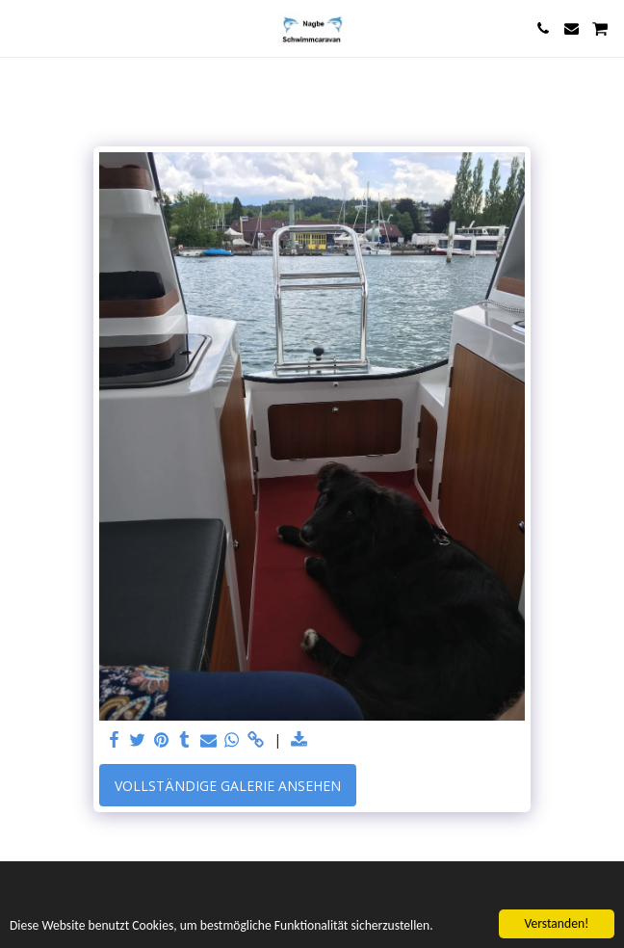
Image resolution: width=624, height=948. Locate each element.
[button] (21, 27)
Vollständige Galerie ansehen (228, 786)
